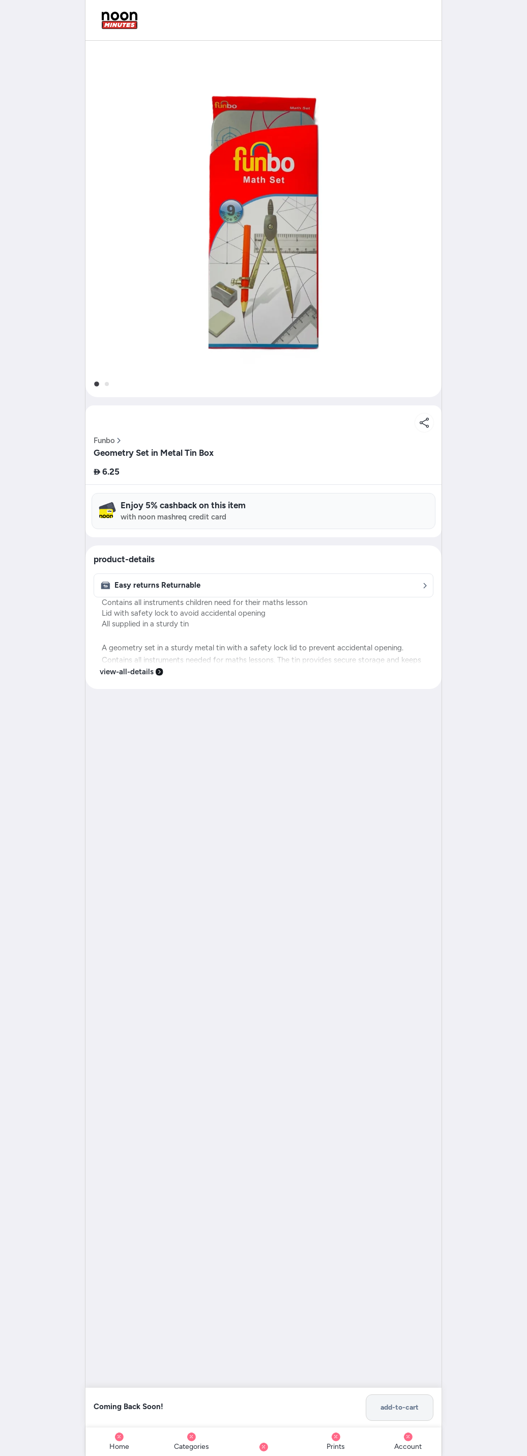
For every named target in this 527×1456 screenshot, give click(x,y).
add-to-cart (399, 1407)
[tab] (96, 384)
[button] (263, 219)
